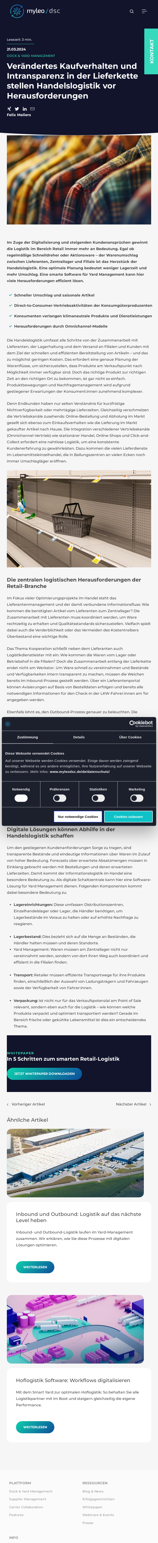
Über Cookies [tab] (130, 737)
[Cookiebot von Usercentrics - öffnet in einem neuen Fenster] (133, 724)
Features (16, 1515)
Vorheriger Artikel (26, 1104)
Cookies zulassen (128, 816)
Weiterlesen (35, 1267)
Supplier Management (27, 1499)
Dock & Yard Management (31, 1491)
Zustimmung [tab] (27, 737)
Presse (87, 1523)
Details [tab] (79, 737)
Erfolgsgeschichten (98, 1499)
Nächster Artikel (133, 1104)
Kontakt (152, 51)
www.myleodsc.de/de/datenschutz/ (80, 771)
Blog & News (92, 1491)
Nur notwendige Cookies (78, 816)
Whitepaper (92, 1507)
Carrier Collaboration (26, 1507)
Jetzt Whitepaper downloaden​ (44, 1074)
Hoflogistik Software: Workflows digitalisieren (73, 1380)
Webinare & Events (98, 1515)
